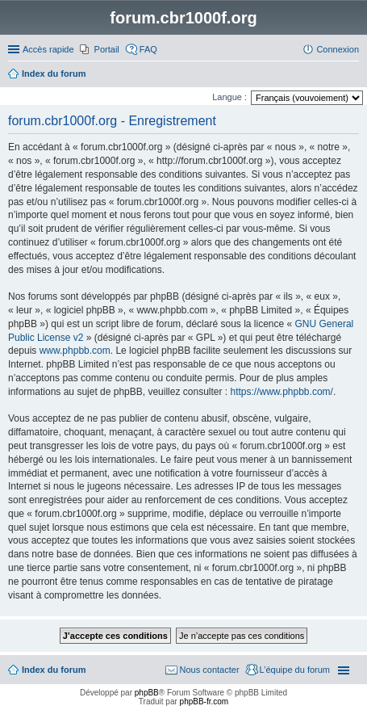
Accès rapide (48, 49)
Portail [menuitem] (106, 49)
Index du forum (53, 669)
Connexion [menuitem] (337, 49)
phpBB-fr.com (204, 701)
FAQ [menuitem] (148, 49)
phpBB (147, 692)
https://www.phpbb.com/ (281, 391)
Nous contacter (210, 669)
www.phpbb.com (75, 350)
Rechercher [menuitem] (352, 75)
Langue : (229, 97)
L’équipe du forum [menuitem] (295, 669)
